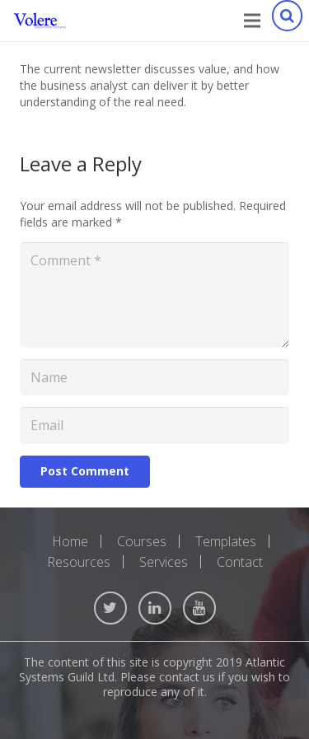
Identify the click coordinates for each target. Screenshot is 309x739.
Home (70, 541)
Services (163, 562)
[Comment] (154, 295)
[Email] (154, 425)
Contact (240, 562)
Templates (225, 541)
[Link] (40, 20)
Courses (141, 541)
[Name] (154, 377)
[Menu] (252, 20)
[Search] (286, 20)
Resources (78, 562)
